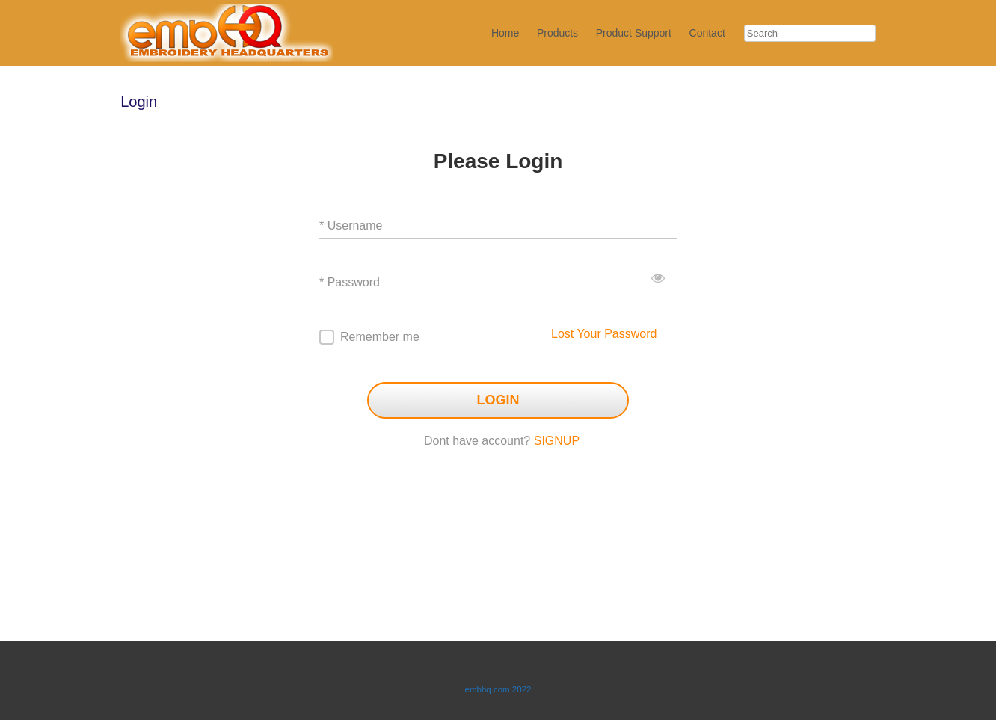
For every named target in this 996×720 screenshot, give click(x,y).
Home (505, 33)
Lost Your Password (604, 333)
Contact (707, 33)
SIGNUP (557, 440)
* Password (349, 282)
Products (557, 33)
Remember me (379, 336)
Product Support (633, 33)
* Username (350, 225)
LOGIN (498, 400)
